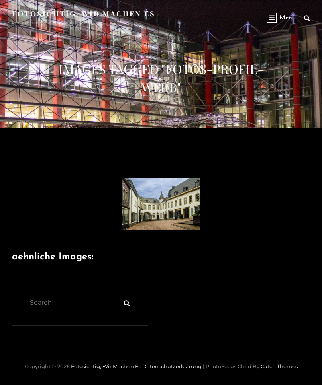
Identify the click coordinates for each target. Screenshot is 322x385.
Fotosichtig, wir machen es (83, 13)
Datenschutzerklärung (172, 366)
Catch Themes (279, 366)
